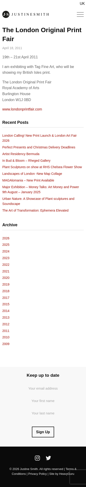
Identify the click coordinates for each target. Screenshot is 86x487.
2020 (5, 278)
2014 (5, 311)
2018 (5, 291)
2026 (5, 238)
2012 (5, 324)
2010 (5, 337)
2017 (5, 298)
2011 (5, 331)
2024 (5, 251)
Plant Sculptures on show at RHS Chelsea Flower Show (42, 167)
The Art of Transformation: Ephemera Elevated (35, 210)
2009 (5, 344)
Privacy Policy (37, 474)
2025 (5, 244)
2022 (5, 264)
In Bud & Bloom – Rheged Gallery (26, 160)
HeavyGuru (66, 474)
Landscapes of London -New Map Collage (32, 174)
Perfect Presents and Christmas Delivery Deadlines (38, 147)
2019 (5, 284)
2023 (5, 258)
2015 (5, 304)
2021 (5, 271)
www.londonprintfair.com (22, 109)
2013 (5, 317)
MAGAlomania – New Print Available (28, 180)
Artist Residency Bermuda (20, 154)
